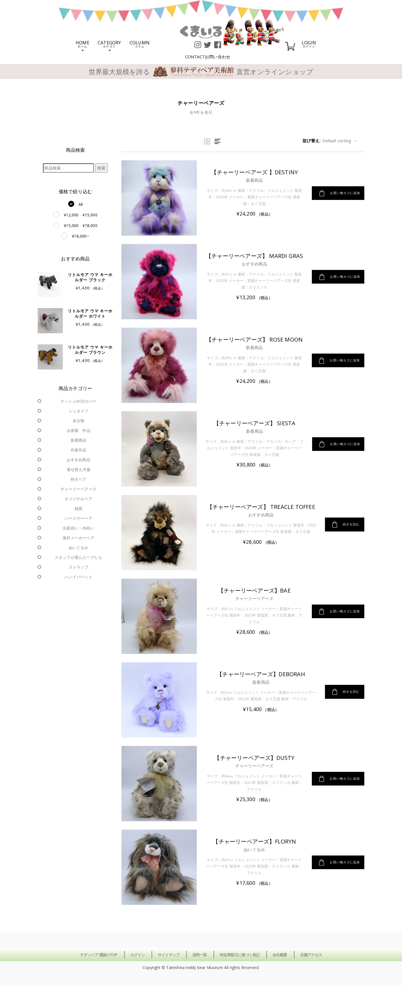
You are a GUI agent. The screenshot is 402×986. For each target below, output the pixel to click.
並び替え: (311, 140)
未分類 (79, 420)
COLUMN (140, 44)
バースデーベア (78, 518)
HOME (82, 45)
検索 (101, 168)
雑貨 (78, 508)
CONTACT (208, 56)
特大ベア (79, 479)
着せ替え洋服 (78, 469)
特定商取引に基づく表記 (240, 954)
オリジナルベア (78, 498)
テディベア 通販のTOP (98, 954)
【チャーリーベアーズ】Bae (252, 590)
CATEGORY (109, 45)
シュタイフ (78, 411)
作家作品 (79, 450)
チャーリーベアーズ (78, 489)
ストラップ (78, 567)
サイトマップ (169, 954)
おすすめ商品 (78, 459)
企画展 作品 (78, 430)
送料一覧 (199, 954)
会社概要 (279, 954)
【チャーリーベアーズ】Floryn (251, 841)
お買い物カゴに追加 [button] (337, 193)
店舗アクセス (311, 954)
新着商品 (79, 440)
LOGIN (309, 44)
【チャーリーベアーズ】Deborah (259, 674)
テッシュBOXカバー (79, 401)
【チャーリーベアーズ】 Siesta (252, 423)
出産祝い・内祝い (78, 528)
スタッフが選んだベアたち (78, 557)
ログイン (137, 954)
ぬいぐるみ (78, 547)
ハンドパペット (78, 576)
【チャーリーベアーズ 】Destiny (252, 172)
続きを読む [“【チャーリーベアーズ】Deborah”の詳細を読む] (344, 692)
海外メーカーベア (78, 537)
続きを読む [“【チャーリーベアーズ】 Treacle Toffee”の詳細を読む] (344, 529)
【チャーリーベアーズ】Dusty (252, 758)
